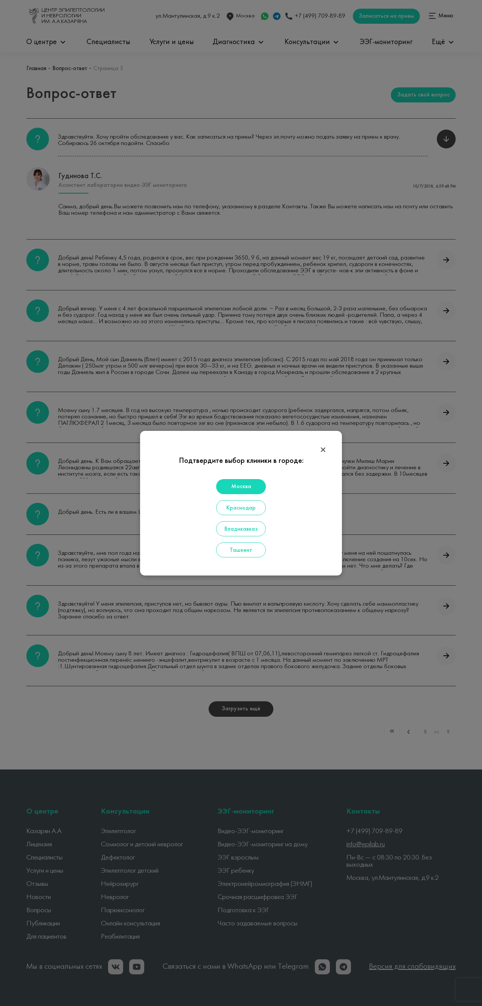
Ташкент (241, 550)
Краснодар (241, 508)
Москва (241, 487)
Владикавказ (241, 529)
